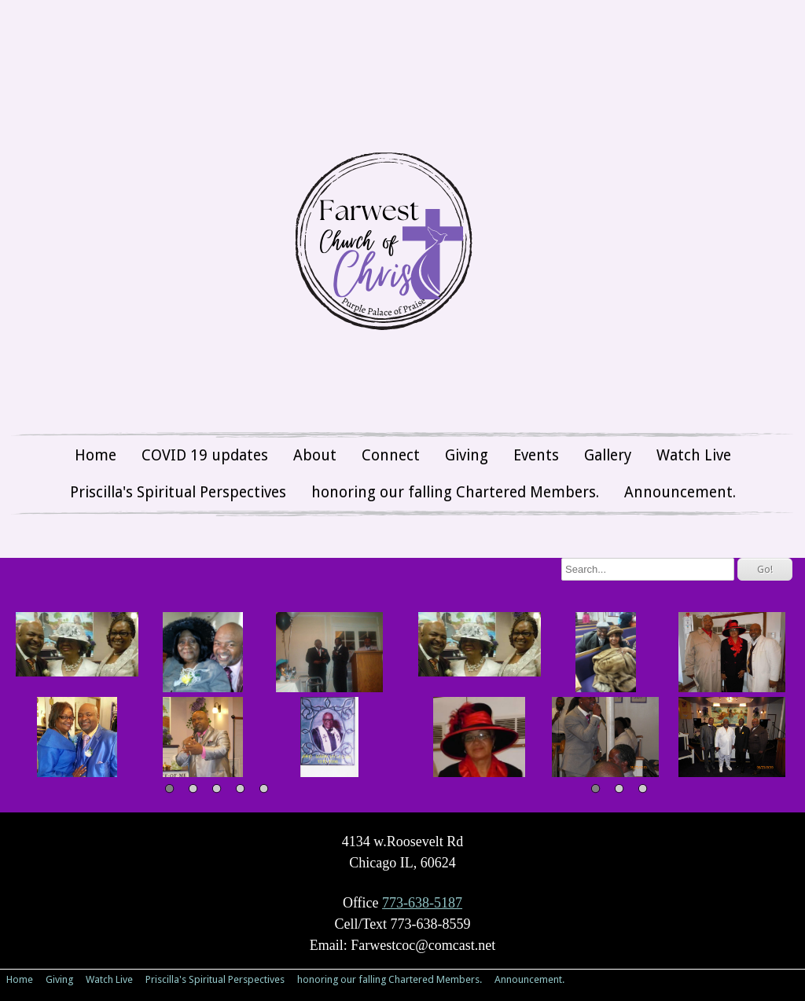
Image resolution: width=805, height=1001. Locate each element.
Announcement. (680, 492)
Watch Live (693, 455)
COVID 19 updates (205, 455)
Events (536, 455)
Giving (466, 455)
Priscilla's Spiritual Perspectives (178, 492)
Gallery (607, 455)
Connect (391, 455)
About (314, 455)
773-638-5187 (422, 903)
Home (95, 455)
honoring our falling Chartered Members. (455, 492)
